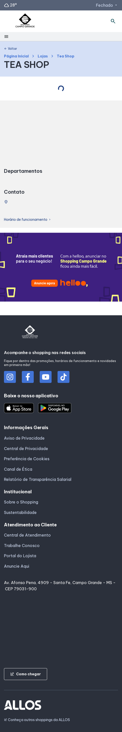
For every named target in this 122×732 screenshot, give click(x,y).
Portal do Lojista (20, 555)
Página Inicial (16, 56)
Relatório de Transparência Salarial (37, 479)
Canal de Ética (18, 469)
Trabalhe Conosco (22, 545)
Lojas (43, 56)
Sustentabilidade (20, 512)
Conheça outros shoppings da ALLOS (37, 720)
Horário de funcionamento (27, 220)
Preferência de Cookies (26, 458)
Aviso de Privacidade (24, 438)
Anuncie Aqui (16, 566)
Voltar (10, 48)
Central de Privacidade (26, 448)
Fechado (107, 5)
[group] (61, 268)
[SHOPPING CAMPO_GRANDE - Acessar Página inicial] (25, 21)
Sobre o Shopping (21, 502)
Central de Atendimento (27, 535)
